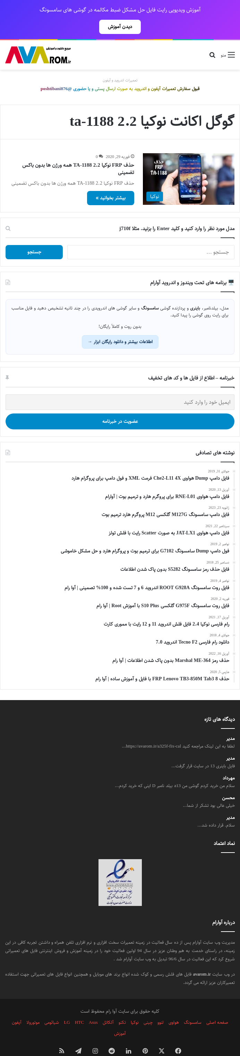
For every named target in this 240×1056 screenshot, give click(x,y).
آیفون (17, 1007)
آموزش (120, 1018)
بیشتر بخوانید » (111, 182)
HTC (79, 1007)
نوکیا (135, 1007)
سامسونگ (193, 1007)
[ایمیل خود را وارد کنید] (120, 387)
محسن (228, 782)
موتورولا (33, 1007)
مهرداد (229, 763)
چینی (148, 1007)
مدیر (230, 723)
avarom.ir (202, 958)
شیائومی (51, 1007)
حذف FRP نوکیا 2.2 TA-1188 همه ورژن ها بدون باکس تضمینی (78, 153)
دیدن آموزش (120, 26)
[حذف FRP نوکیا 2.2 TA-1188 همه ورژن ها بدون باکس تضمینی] (188, 164)
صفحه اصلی (217, 1007)
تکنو (122, 1007)
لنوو (160, 1007)
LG (67, 1007)
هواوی (174, 1007)
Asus (93, 1007)
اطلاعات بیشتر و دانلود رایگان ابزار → (120, 326)
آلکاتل (108, 1007)
